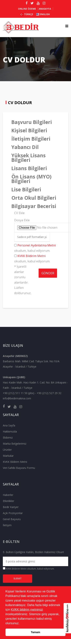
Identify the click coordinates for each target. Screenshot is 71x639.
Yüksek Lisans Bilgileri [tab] (28, 157)
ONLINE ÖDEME (27, 8)
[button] (20, 623)
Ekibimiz (8, 437)
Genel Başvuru (12, 519)
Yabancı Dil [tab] (25, 147)
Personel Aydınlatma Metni (36, 245)
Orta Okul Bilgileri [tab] (33, 198)
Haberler (8, 495)
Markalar (8, 455)
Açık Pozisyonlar (13, 513)
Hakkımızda (10, 431)
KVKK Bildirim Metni (31, 256)
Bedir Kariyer (11, 507)
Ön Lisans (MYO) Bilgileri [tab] (31, 178)
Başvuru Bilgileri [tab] (31, 122)
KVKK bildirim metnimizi (27, 609)
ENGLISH (43, 14)
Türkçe (26, 14)
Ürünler (7, 449)
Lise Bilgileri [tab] (26, 189)
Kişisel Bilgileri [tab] (29, 130)
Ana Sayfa (9, 425)
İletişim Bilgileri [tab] (30, 138)
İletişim (7, 525)
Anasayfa (45, 8)
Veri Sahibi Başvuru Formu (19, 468)
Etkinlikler (8, 501)
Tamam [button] (35, 632)
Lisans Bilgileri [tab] (29, 168)
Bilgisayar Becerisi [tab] (33, 206)
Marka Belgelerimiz (14, 443)
